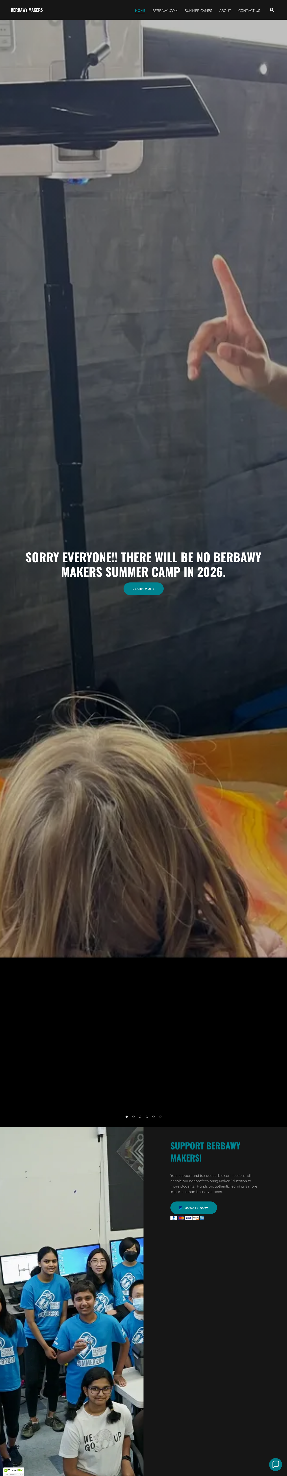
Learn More (144, 589)
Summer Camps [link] (198, 10)
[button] (271, 9)
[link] (27, 10)
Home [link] (140, 10)
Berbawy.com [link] (165, 10)
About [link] (225, 10)
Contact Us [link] (249, 10)
